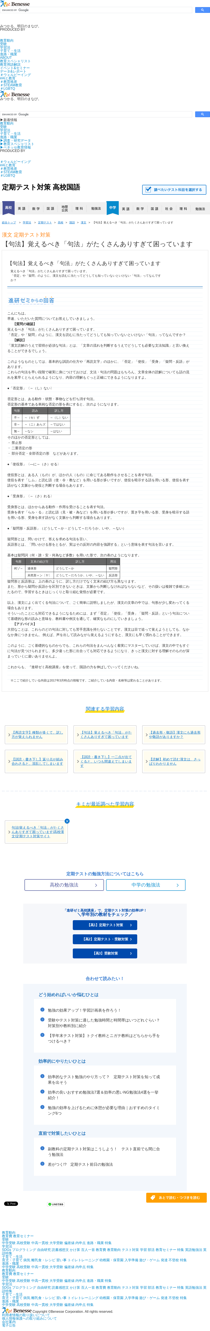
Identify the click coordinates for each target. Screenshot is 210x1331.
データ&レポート (13, 71)
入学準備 (131, 1260)
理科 (81, 209)
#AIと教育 (7, 78)
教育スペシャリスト (15, 61)
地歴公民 (66, 209)
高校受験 (23, 1243)
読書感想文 (60, 1250)
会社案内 (9, 1322)
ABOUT (6, 57)
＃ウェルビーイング (15, 75)
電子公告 (9, 1325)
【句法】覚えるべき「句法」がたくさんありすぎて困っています (106, 735)
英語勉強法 (193, 1250)
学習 (143, 1250)
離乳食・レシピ (43, 1260)
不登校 (174, 1260)
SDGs (6, 1250)
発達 (164, 1260)
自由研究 (44, 1250)
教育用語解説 (10, 64)
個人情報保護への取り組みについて (29, 1318)
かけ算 (75, 1250)
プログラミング (24, 1250)
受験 (3, 44)
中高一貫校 (40, 1243)
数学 (37, 209)
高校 (8, 208)
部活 (151, 1250)
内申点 (80, 1243)
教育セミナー (23, 1236)
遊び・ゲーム (149, 1260)
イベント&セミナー (15, 68)
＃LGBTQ (7, 88)
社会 (170, 209)
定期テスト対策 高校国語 (41, 187)
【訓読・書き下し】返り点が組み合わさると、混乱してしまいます (37, 761)
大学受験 (56, 1243)
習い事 (61, 1260)
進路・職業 (8, 54)
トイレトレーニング (83, 1260)
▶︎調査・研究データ (15, 140)
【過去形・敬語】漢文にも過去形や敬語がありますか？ (175, 735)
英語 (23, 209)
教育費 (7, 1236)
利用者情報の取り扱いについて (26, 1315)
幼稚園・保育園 (111, 1260)
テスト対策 (130, 1250)
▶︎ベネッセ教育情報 (15, 147)
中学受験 (9, 1243)
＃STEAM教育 (11, 85)
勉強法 (95, 209)
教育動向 (7, 40)
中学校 (112, 208)
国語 (52, 209)
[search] (95, 10)
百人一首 (88, 1250)
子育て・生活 (10, 51)
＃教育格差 (8, 81)
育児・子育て (12, 1260)
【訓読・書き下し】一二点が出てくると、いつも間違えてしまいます (106, 761)
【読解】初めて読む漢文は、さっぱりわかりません (175, 761)
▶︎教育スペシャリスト (17, 144)
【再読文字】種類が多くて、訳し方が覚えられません (37, 735)
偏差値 (69, 1243)
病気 (26, 1260)
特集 (108, 1243)
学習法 (5, 47)
